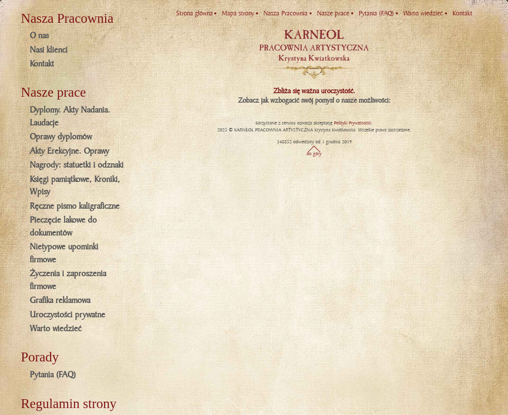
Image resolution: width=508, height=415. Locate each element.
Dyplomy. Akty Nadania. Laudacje (70, 116)
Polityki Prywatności (352, 123)
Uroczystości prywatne (67, 314)
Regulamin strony (69, 403)
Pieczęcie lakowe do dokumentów (63, 226)
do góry (314, 154)
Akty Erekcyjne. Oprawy (69, 151)
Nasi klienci (48, 50)
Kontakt (42, 64)
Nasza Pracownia (285, 13)
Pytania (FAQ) (53, 374)
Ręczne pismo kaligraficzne (75, 206)
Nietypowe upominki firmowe (64, 253)
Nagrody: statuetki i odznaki (77, 165)
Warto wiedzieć (55, 328)
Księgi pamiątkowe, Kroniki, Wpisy (75, 186)
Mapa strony (238, 13)
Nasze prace (333, 13)
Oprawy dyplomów (61, 136)
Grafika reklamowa (60, 300)
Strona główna (194, 13)
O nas (39, 35)
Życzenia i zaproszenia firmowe (68, 280)
